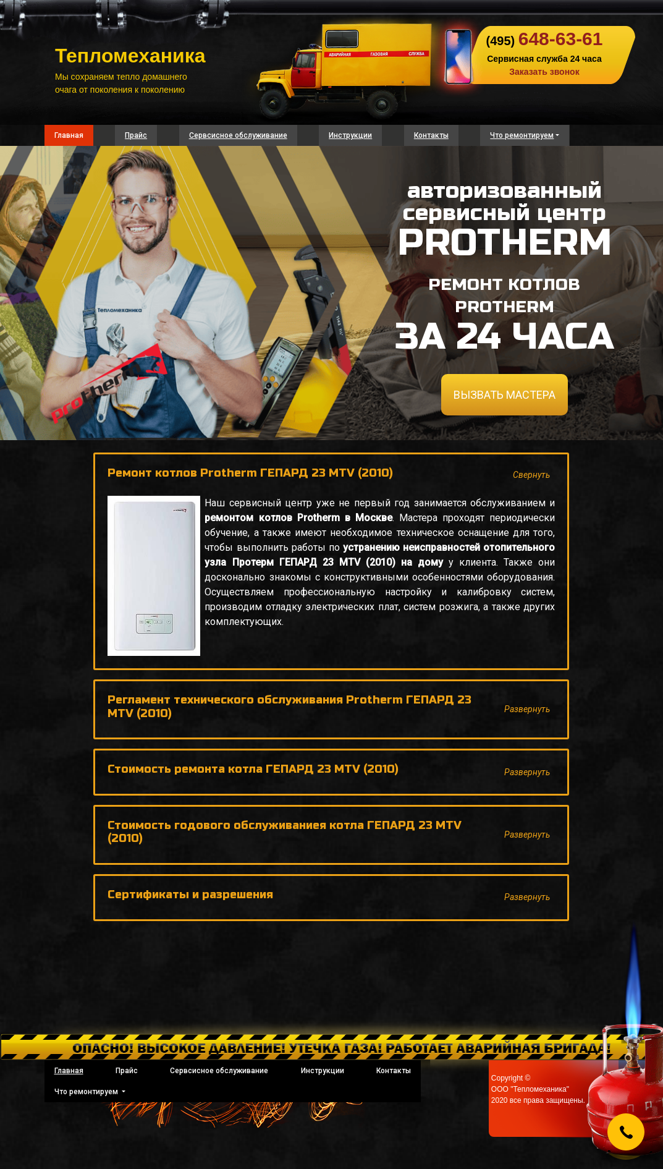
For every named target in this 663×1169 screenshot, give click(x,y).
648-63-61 (560, 38)
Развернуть (527, 709)
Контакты (431, 135)
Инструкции (350, 135)
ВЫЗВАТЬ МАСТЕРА (504, 394)
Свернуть (531, 475)
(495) (544, 41)
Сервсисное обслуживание (238, 135)
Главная (68, 135)
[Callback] (625, 1131)
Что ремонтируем (522, 135)
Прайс (136, 135)
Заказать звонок (544, 72)
